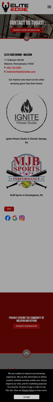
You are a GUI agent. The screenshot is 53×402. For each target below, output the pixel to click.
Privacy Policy (28, 390)
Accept (26, 397)
